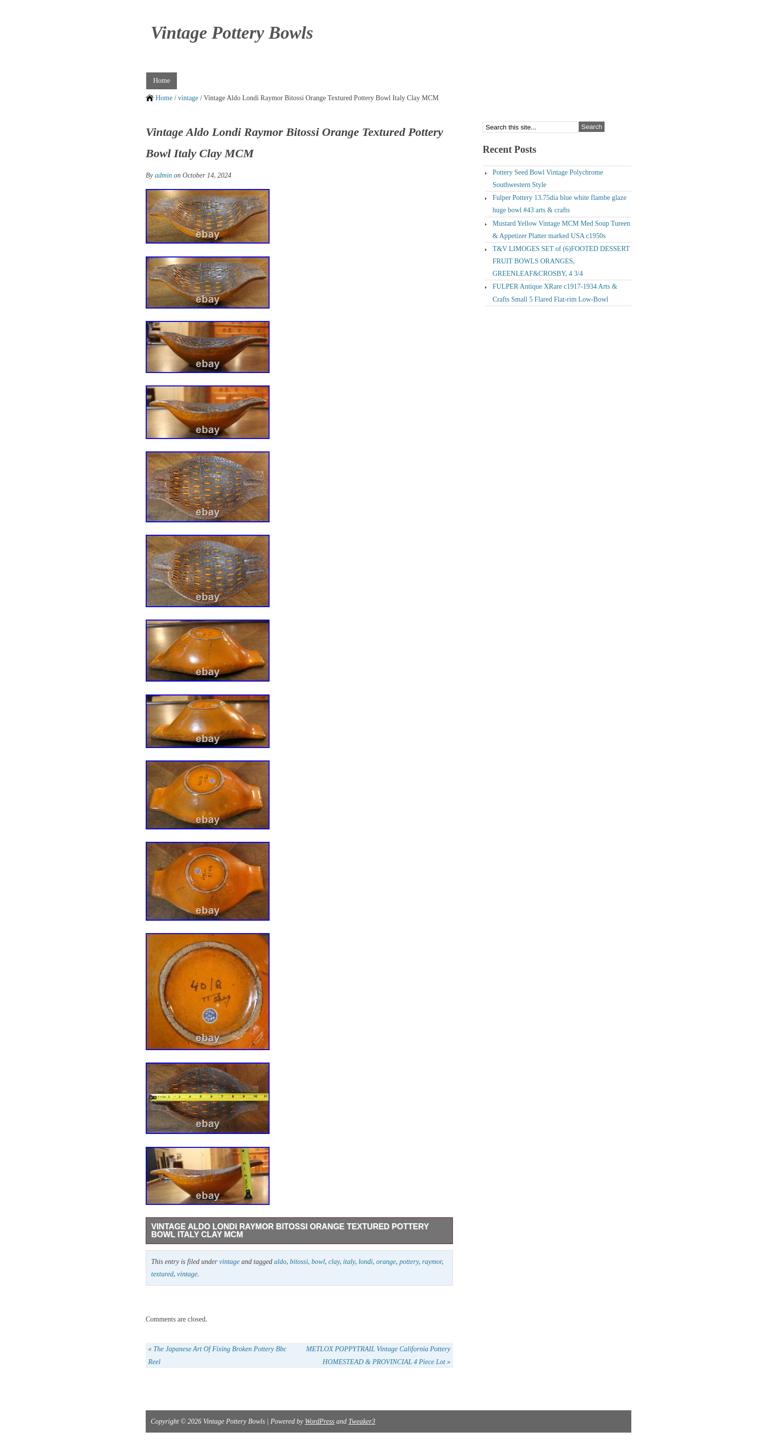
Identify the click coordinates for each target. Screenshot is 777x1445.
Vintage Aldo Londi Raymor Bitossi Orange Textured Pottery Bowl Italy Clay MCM (290, 1230)
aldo (280, 1261)
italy (349, 1261)
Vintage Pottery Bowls (232, 33)
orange (386, 1261)
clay (334, 1261)
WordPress (319, 1421)
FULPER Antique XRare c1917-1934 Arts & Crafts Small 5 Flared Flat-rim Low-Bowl (555, 293)
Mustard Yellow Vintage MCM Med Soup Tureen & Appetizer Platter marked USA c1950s (561, 230)
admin (163, 175)
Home (161, 80)
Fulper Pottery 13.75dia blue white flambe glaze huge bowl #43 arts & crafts (559, 204)
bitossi (299, 1261)
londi (365, 1261)
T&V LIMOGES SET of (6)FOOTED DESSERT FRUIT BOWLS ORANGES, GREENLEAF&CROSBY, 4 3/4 (561, 261)
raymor (432, 1261)
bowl (318, 1261)
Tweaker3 (361, 1421)
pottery (409, 1261)
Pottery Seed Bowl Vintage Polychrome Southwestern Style (548, 178)
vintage (188, 98)
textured (162, 1274)
